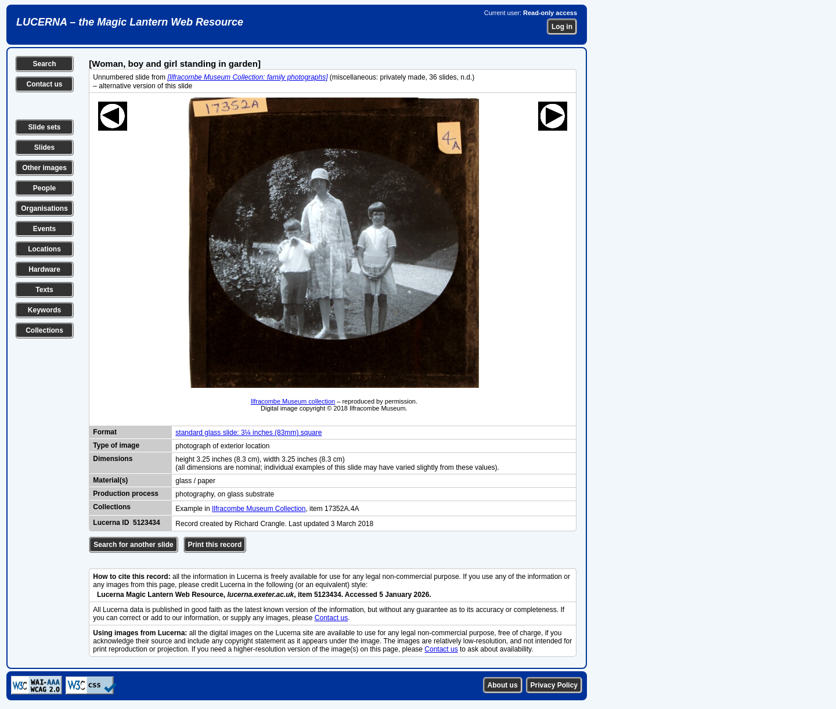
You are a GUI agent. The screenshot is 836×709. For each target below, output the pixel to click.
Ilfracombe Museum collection (293, 401)
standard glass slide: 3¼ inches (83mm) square (248, 433)
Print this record (215, 545)
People (44, 188)
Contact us (44, 84)
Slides (44, 147)
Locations (44, 249)
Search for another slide (133, 545)
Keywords (44, 310)
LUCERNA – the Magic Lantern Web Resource (129, 22)
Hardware (44, 269)
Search (44, 64)
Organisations (44, 208)
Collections (44, 330)
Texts (44, 290)
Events (44, 229)
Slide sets (44, 127)
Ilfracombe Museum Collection (258, 509)
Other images (44, 168)
